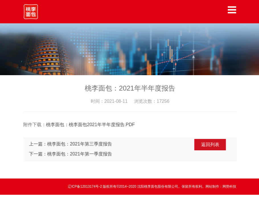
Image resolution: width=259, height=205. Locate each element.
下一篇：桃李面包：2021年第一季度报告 (70, 153)
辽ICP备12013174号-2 (85, 186)
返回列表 (211, 144)
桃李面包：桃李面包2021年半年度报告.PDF (90, 124)
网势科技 (229, 186)
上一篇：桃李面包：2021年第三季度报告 (70, 144)
